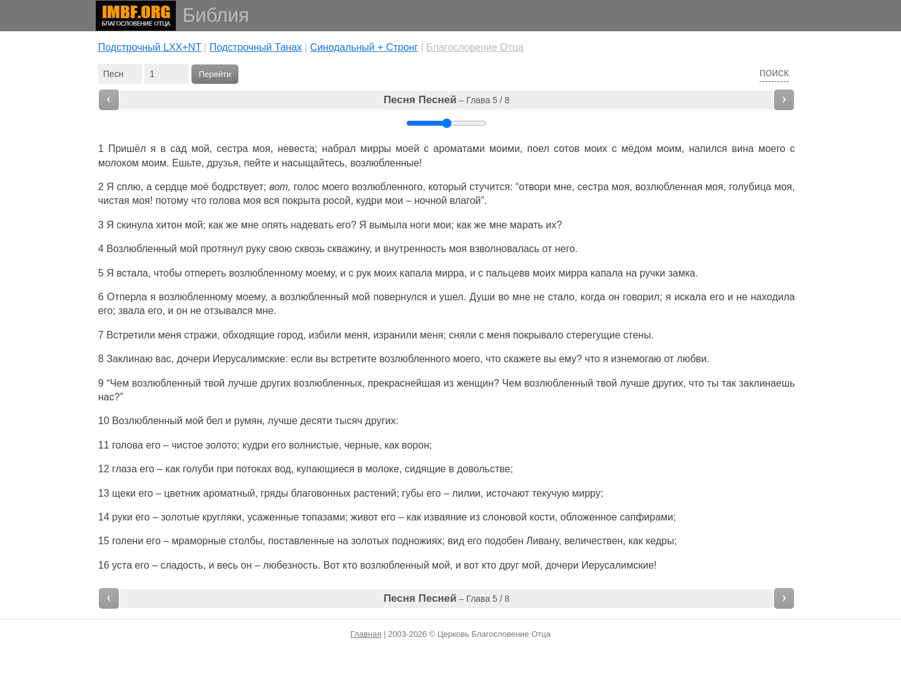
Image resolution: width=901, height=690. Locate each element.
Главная (365, 634)
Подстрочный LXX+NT (149, 47)
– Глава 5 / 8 (446, 100)
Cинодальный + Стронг (364, 47)
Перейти (215, 74)
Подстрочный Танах (256, 47)
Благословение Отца (475, 47)
